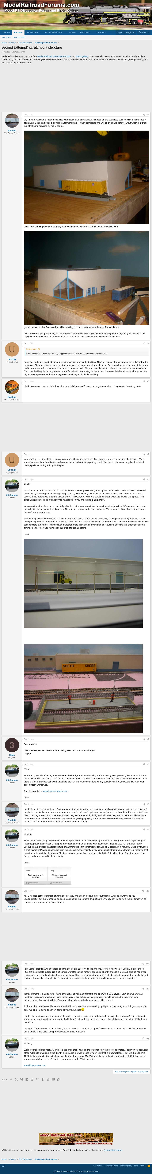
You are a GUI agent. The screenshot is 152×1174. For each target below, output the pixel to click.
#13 (147, 1039)
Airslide (7, 52)
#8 (148, 804)
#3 (148, 381)
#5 (148, 479)
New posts (6, 37)
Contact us (97, 1166)
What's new (32, 32)
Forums (18, 32)
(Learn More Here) (113, 1150)
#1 (148, 115)
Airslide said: (31, 349)
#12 (147, 989)
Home (7, 32)
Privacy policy (126, 1166)
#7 (148, 764)
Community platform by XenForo (76, 1171)
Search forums (19, 37)
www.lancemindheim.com (55, 791)
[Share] (144, 114)
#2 (148, 343)
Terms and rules (111, 1166)
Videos (72, 32)
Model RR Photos (53, 32)
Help (136, 1166)
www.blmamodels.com (35, 1065)
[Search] (144, 32)
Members (101, 32)
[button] (40, 32)
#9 (148, 829)
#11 (147, 964)
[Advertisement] (76, 88)
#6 (148, 739)
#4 (148, 454)
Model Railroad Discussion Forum (54, 56)
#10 (147, 891)
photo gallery (82, 56)
